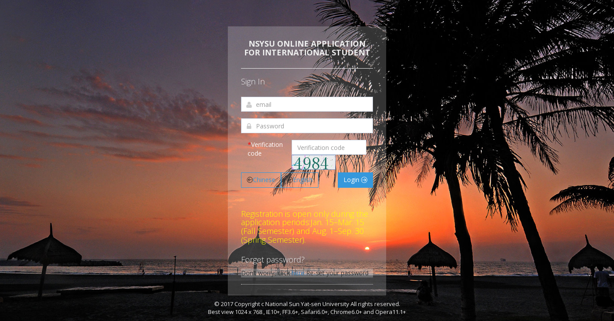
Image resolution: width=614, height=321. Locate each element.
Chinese (261, 179)
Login (355, 179)
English (300, 179)
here (298, 273)
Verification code (265, 148)
